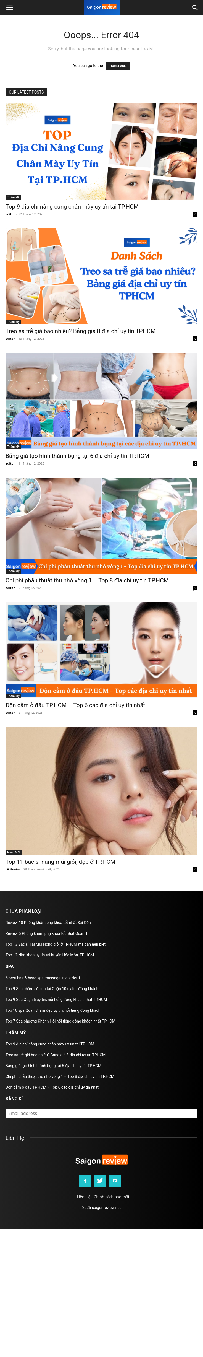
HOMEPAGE (118, 66)
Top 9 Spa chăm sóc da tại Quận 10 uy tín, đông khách (52, 989)
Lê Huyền (13, 869)
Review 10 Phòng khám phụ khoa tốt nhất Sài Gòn (48, 922)
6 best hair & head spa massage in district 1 (43, 978)
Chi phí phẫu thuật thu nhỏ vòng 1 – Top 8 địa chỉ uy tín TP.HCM (87, 580)
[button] (195, 7)
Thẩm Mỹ (13, 197)
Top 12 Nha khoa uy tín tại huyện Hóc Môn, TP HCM (50, 955)
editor (10, 214)
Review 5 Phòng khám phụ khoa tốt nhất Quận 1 (47, 933)
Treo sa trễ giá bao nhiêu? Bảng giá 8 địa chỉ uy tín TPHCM (81, 331)
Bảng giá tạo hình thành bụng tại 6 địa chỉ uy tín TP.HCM (77, 456)
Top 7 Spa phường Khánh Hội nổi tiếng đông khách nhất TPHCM (60, 1021)
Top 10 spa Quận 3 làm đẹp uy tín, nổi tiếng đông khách (53, 1010)
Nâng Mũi (13, 852)
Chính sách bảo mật (111, 1196)
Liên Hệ (83, 1196)
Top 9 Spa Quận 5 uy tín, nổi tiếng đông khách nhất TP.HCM (56, 999)
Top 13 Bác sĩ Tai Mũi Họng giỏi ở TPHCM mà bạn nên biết (56, 944)
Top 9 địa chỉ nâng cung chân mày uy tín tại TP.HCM (72, 206)
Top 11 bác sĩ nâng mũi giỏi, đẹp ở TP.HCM (60, 861)
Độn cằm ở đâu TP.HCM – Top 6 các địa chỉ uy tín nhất (75, 705)
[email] (101, 1113)
